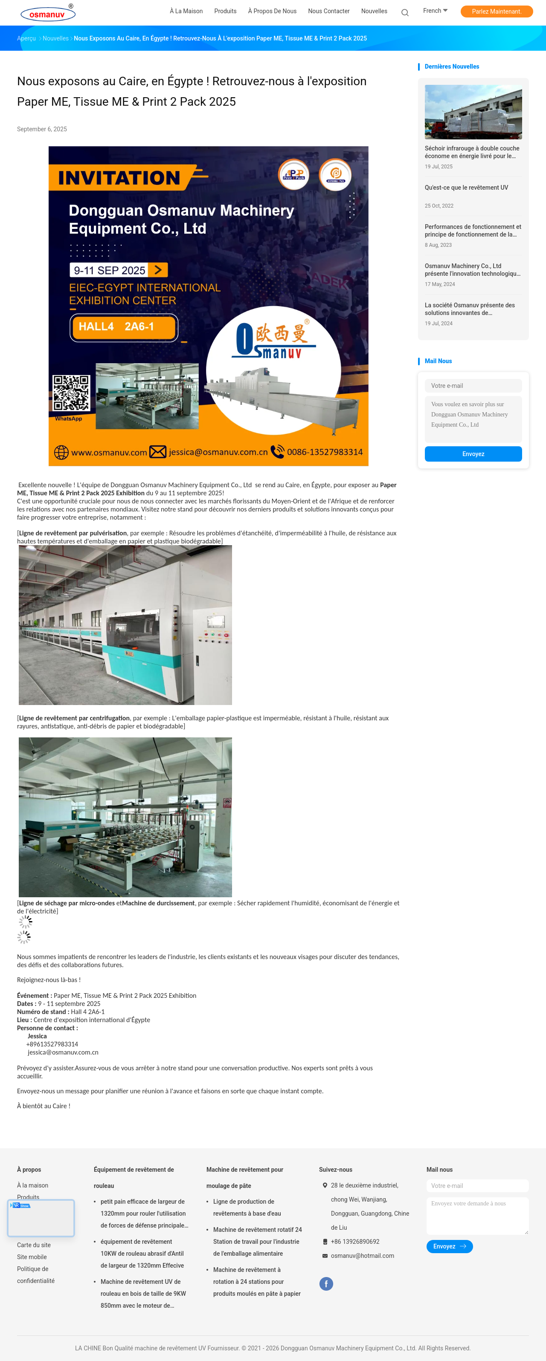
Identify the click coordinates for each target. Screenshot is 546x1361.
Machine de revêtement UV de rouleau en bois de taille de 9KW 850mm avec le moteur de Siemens (143, 1295)
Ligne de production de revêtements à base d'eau (247, 1207)
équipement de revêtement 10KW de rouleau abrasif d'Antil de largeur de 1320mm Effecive (142, 1253)
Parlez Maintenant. (497, 11)
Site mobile (32, 1257)
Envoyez (473, 454)
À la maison (32, 1185)
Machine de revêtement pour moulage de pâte (244, 1177)
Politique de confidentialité (36, 1275)
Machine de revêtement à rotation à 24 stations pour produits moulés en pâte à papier (257, 1281)
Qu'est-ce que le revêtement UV (466, 187)
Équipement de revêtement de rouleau (134, 1177)
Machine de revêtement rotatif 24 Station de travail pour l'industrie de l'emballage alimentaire (257, 1241)
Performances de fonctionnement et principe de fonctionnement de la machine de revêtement (473, 230)
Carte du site (34, 1245)
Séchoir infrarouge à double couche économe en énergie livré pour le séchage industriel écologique (472, 152)
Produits (28, 1197)
